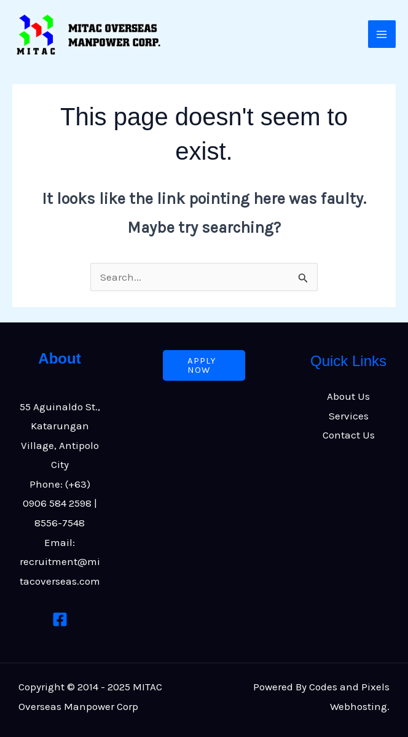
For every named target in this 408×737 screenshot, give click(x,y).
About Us (348, 396)
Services (349, 416)
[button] (204, 365)
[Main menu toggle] (382, 34)
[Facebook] (60, 619)
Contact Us (349, 435)
